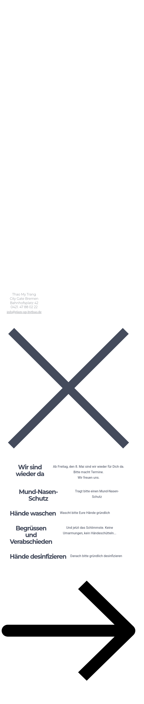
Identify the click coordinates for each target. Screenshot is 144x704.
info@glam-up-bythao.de (24, 312)
